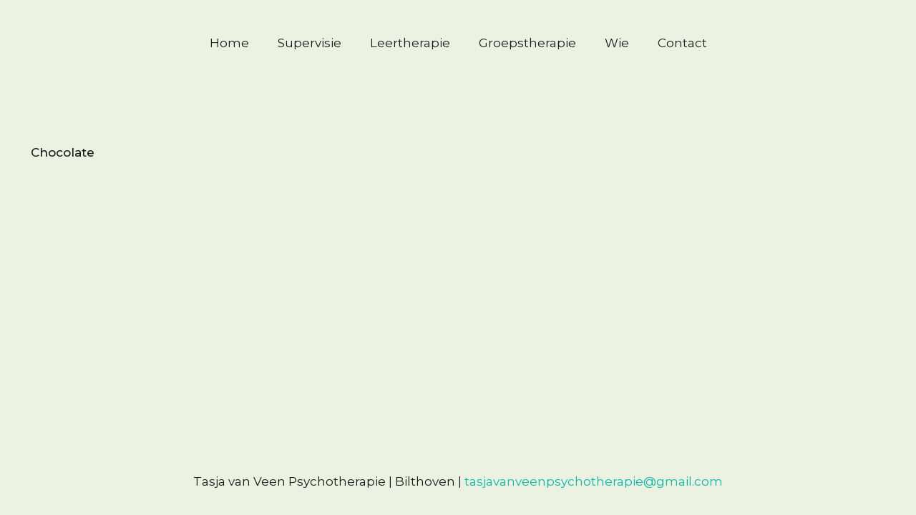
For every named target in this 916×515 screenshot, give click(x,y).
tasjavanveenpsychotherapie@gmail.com (593, 481)
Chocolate (62, 152)
